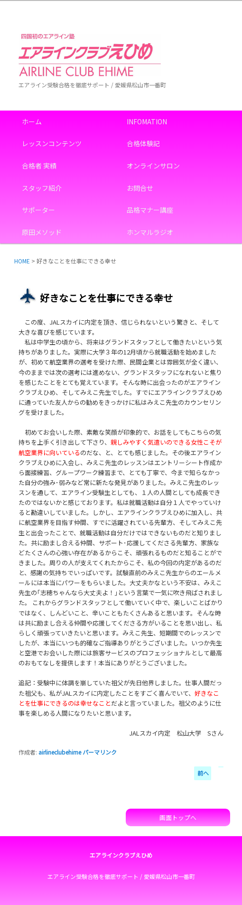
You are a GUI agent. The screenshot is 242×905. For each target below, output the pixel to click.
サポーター (38, 210)
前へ (203, 773)
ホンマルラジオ (150, 232)
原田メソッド (42, 232)
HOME (22, 261)
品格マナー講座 (150, 210)
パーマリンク (100, 752)
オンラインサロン (153, 165)
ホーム (32, 121)
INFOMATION (147, 121)
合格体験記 (143, 143)
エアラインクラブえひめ (121, 855)
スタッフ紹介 (42, 188)
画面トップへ (177, 817)
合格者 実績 (39, 165)
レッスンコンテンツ (52, 143)
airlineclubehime (59, 752)
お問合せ (140, 188)
